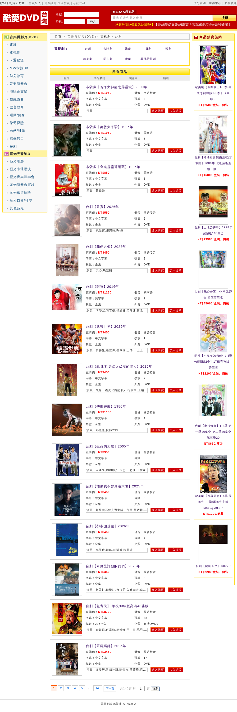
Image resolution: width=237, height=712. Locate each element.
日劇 (148, 48)
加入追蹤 (175, 110)
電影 (13, 44)
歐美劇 (87, 59)
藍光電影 (17, 161)
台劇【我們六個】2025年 (106, 247)
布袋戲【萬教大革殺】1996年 (109, 127)
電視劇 (15, 52)
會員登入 (35, 3)
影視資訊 (231, 3)
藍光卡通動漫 (20, 169)
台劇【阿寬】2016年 (102, 287)
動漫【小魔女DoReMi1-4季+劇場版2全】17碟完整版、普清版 (213, 361)
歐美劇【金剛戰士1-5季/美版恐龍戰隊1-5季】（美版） (213, 93)
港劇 (128, 48)
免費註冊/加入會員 (57, 3)
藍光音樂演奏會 (22, 177)
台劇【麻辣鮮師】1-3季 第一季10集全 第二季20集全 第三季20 (213, 431)
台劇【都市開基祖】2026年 (108, 526)
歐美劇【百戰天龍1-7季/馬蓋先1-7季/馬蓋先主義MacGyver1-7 (213, 502)
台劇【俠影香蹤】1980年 (106, 406)
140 (98, 688)
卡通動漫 (17, 60)
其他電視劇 (148, 59)
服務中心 (215, 3)
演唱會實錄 (18, 91)
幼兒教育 (17, 76)
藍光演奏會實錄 (22, 185)
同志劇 (108, 59)
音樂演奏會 (18, 84)
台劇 (88, 48)
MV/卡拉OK (19, 68)
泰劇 (128, 59)
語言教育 (17, 107)
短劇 (13, 146)
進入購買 (158, 110)
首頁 (58, 36)
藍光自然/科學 (21, 200)
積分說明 (200, 3)
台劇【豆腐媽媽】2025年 (106, 646)
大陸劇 (108, 48)
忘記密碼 (79, 3)
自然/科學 (17, 131)
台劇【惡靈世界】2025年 (106, 326)
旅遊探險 (17, 123)
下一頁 (110, 688)
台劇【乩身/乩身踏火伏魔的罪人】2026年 (119, 366)
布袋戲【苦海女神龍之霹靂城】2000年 (116, 87)
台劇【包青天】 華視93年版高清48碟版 (117, 606)
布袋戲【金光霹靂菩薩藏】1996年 (113, 167)
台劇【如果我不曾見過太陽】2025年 (115, 486)
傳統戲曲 (17, 99)
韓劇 (168, 48)
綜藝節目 (17, 138)
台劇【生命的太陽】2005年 (108, 446)
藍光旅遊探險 (20, 192)
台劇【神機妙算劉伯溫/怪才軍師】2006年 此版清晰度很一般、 (213, 163)
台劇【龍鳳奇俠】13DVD (213, 566)
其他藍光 (17, 208)
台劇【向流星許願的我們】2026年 (113, 566)
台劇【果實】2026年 (102, 207)
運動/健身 (17, 115)
